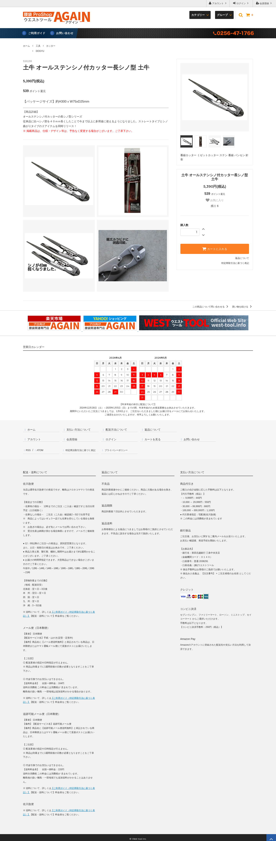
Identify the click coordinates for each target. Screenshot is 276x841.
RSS (27, 448)
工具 (38, 46)
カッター (50, 46)
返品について (242, 258)
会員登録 (264, 3)
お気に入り (215, 200)
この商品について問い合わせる (210, 306)
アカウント (218, 3)
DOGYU (40, 51)
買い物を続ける (242, 306)
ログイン (241, 3)
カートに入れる (214, 249)
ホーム (26, 46)
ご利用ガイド (36, 33)
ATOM (38, 448)
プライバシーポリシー (118, 448)
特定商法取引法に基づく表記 (82, 448)
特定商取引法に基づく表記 (235, 263)
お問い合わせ (64, 33)
